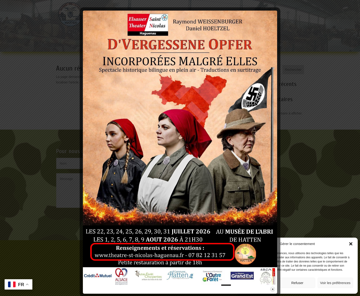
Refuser (297, 283)
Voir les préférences (335, 283)
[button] (351, 244)
